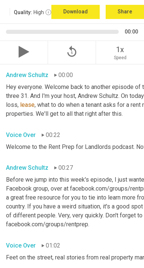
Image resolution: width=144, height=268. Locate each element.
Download (75, 12)
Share (125, 12)
